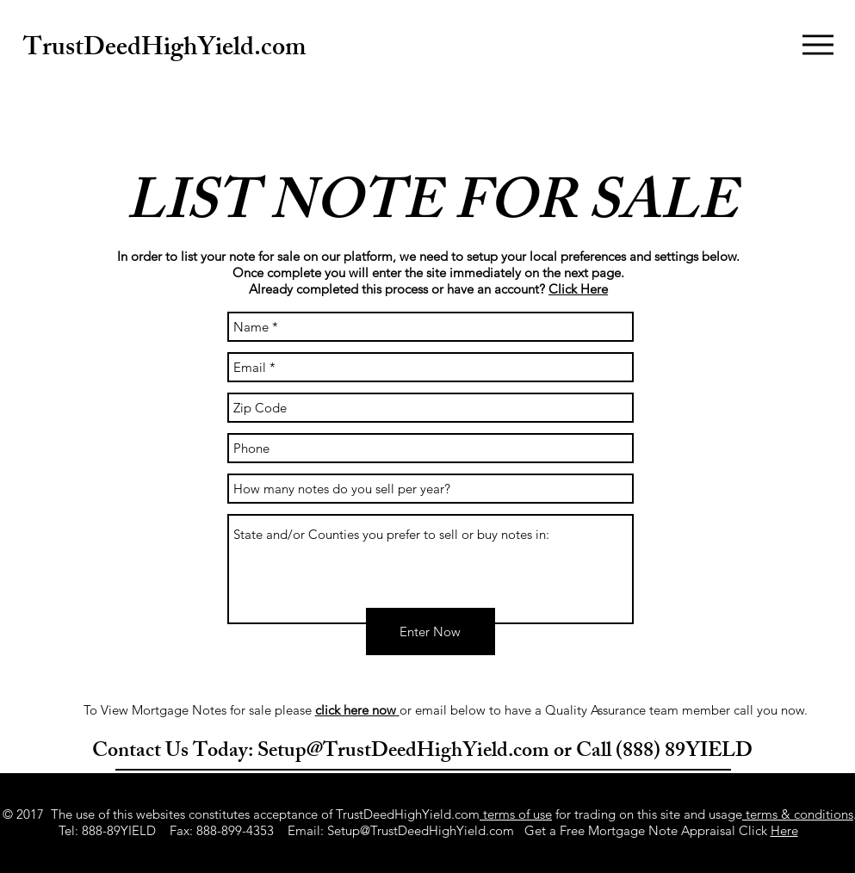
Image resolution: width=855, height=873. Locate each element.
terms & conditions (797, 814)
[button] (817, 45)
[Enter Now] (430, 631)
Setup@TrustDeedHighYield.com (420, 830)
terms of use (516, 814)
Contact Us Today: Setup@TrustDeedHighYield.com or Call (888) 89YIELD (422, 752)
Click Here (578, 289)
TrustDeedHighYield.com (164, 50)
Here (784, 830)
